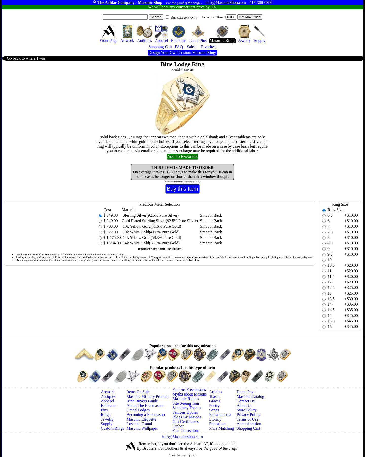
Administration (248, 424)
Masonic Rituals (186, 399)
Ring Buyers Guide (142, 401)
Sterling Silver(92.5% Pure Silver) (150, 215)
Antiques (108, 396)
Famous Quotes (185, 412)
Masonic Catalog (250, 396)
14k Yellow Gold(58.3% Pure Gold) (151, 237)
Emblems (108, 405)
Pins (104, 410)
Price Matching (221, 428)
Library (215, 419)
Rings (105, 414)
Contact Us (245, 401)
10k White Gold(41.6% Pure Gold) (151, 232)
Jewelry (107, 419)
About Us (244, 405)
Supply (106, 424)
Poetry (214, 405)
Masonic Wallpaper (142, 428)
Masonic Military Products (148, 396)
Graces (214, 401)
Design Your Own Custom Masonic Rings (182, 52)
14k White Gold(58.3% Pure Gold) (151, 243)
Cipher (178, 426)
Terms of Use (247, 419)
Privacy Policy (248, 414)
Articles (215, 392)
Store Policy (246, 410)
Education (217, 424)
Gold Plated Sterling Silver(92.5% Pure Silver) (160, 221)
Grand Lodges (138, 410)
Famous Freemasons (189, 389)
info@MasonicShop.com (182, 436)
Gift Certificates (186, 421)
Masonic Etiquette (141, 419)
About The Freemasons (145, 405)
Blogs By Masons (187, 417)
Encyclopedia (220, 414)
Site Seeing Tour (186, 403)
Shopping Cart (248, 428)
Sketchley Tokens (187, 408)
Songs (214, 410)
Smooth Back (211, 215)
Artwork (108, 392)
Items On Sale (138, 392)
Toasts (214, 396)
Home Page (245, 392)
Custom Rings (112, 428)
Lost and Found (139, 424)
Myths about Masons (190, 394)
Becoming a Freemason (145, 414)
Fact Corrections (186, 430)
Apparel (107, 401)
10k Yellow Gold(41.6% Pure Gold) (151, 226)
